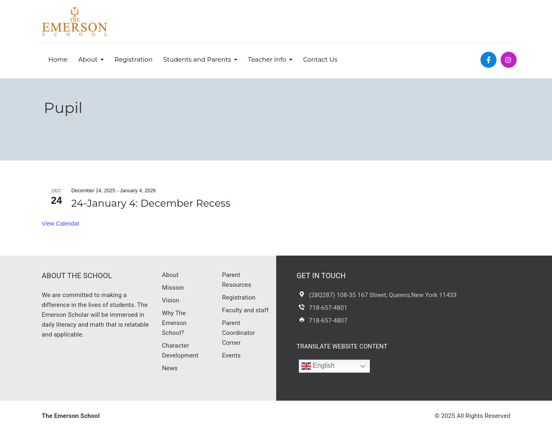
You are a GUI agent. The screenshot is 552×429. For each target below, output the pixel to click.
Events (231, 355)
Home (58, 59)
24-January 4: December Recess (151, 203)
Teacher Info (267, 59)
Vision (170, 300)
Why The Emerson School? (174, 323)
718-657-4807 (328, 320)
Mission (173, 287)
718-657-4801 (328, 307)
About (87, 59)
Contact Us (320, 59)
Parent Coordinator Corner (238, 332)
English (318, 366)
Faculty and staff (245, 310)
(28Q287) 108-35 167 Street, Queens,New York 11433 (383, 295)
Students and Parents (197, 59)
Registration (134, 59)
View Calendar (61, 223)
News (170, 368)
